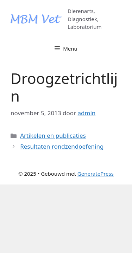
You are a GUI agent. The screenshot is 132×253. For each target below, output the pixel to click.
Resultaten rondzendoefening (61, 146)
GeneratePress (95, 173)
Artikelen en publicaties (53, 135)
